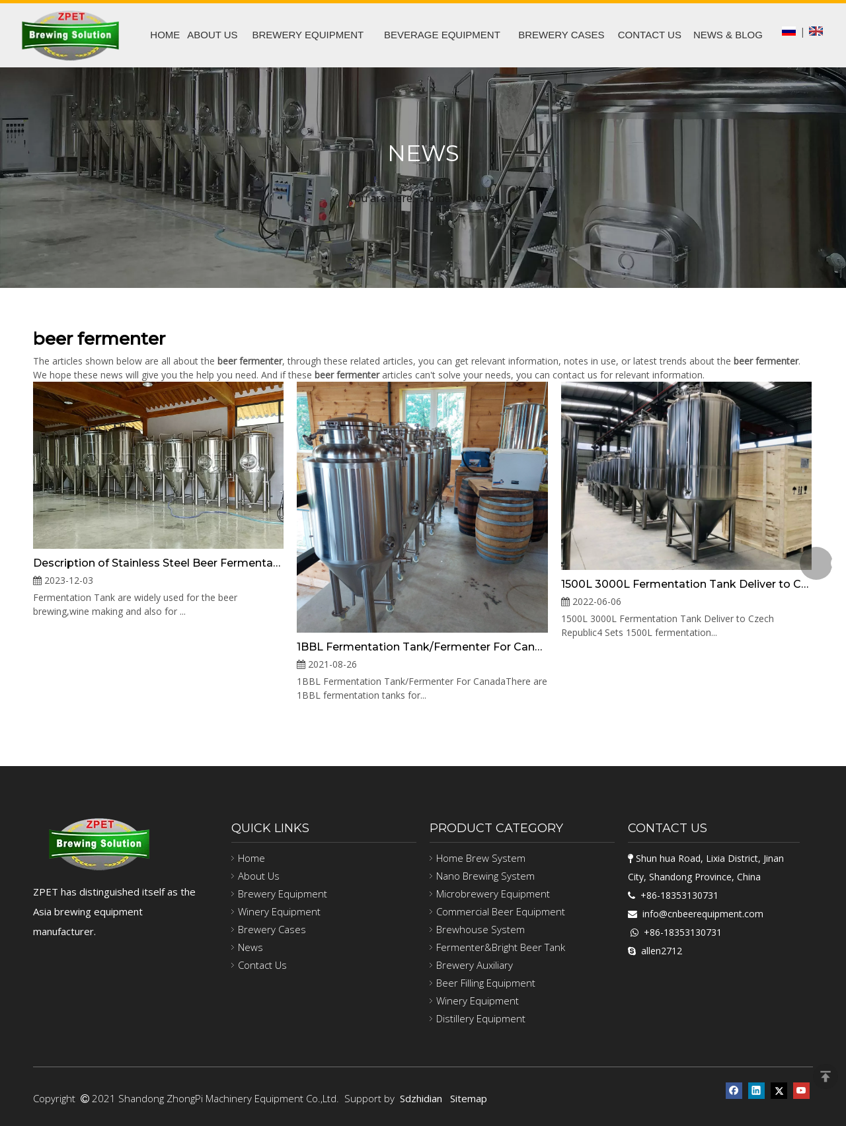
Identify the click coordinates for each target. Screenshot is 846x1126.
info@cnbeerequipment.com (702, 913)
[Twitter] (779, 1089)
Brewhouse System (480, 929)
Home (251, 857)
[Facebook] (734, 1089)
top (825, 1076)
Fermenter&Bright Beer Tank (500, 947)
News (250, 947)
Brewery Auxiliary (474, 964)
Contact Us (262, 964)
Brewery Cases (272, 929)
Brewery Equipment (282, 893)
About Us (259, 875)
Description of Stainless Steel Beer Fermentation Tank (158, 563)
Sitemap (468, 1098)
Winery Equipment (279, 911)
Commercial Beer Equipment (500, 911)
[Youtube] (801, 1089)
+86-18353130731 (679, 895)
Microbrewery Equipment (493, 893)
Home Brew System (480, 857)
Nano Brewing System (485, 875)
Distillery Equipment (480, 1018)
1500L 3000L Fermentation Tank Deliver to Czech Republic (686, 584)
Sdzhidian (421, 1098)
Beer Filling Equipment (485, 982)
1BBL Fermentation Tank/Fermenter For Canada (422, 647)
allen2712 (661, 950)
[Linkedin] (756, 1089)
